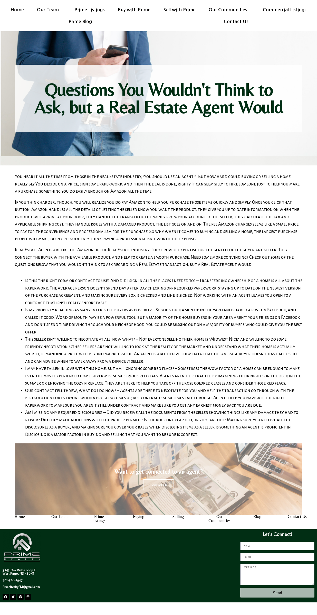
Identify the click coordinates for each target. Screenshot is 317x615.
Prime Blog (81, 21)
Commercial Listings (284, 9)
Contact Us (236, 21)
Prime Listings (89, 9)
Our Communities (229, 9)
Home (17, 9)
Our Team (49, 9)
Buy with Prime (134, 9)
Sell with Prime (180, 9)
